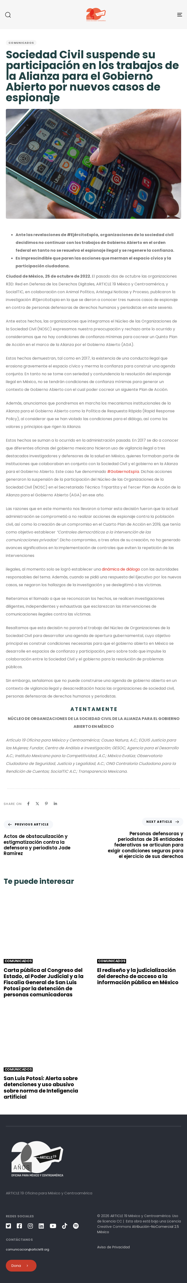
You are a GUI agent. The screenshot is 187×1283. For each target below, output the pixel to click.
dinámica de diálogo (121, 569)
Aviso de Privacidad (113, 1247)
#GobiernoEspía (123, 471)
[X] (37, 803)
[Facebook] (28, 803)
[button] (8, 15)
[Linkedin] (55, 803)
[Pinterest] (46, 803)
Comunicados (21, 43)
